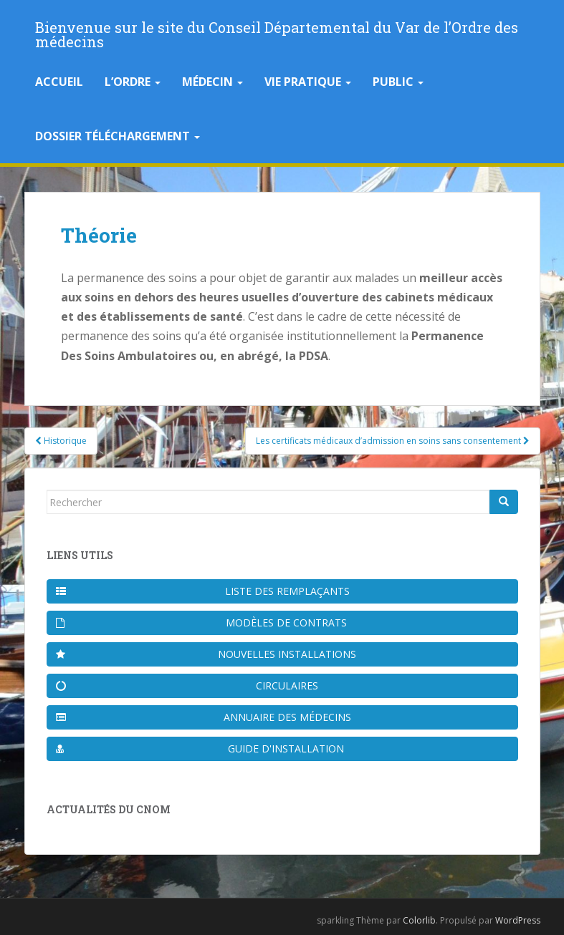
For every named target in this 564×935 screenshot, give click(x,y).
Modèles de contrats (202, 622)
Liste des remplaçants (203, 591)
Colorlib (419, 920)
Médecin (212, 81)
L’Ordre (133, 81)
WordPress (517, 920)
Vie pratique (307, 81)
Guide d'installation (200, 748)
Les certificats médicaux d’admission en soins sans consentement (393, 441)
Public (398, 81)
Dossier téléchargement (117, 136)
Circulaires (187, 685)
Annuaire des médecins (203, 717)
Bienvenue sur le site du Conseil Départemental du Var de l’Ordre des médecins (276, 31)
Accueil (59, 81)
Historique (61, 441)
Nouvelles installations (206, 654)
